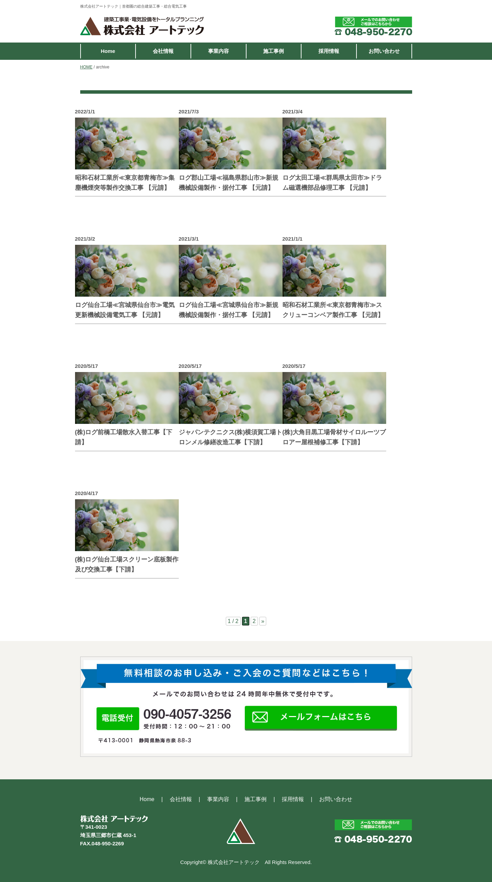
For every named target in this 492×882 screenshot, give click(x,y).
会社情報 (163, 51)
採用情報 (328, 51)
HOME (86, 67)
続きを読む (151, 208)
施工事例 (273, 51)
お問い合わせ (384, 51)
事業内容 (218, 51)
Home (108, 51)
